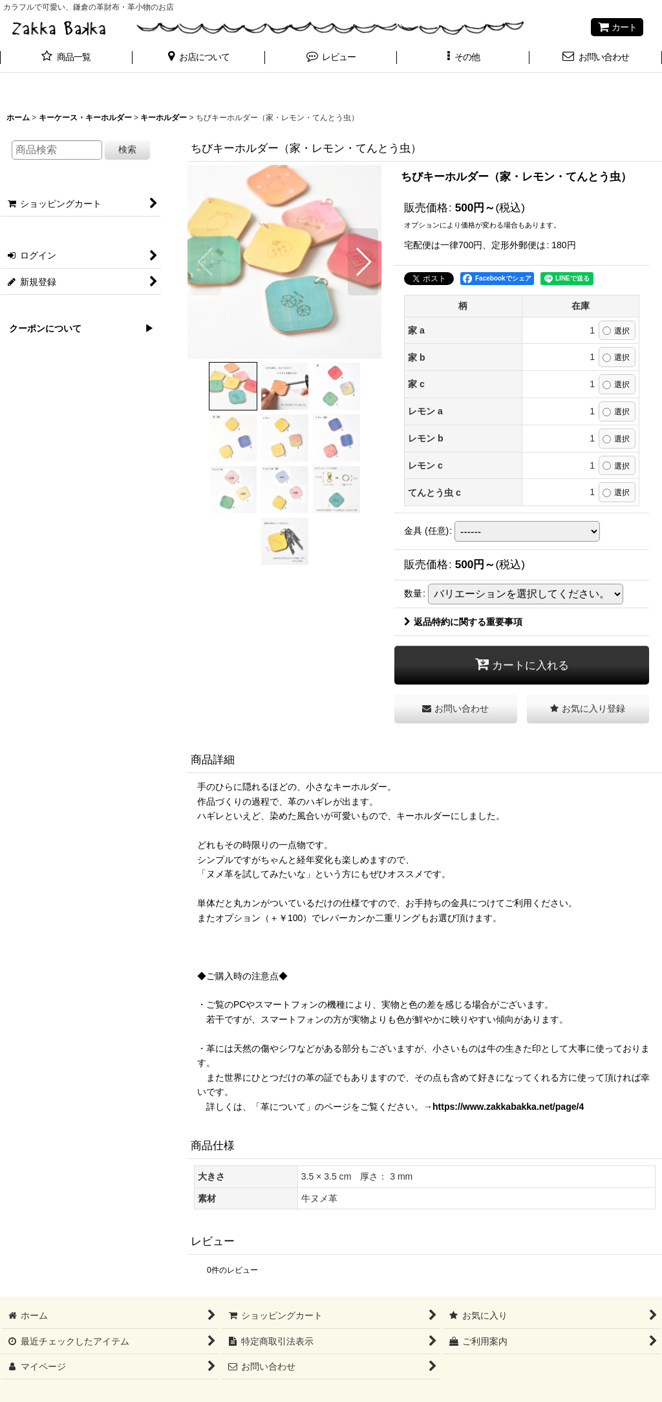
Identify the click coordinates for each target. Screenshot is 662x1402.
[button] (199, 58)
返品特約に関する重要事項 (463, 622)
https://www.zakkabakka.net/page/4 (508, 1106)
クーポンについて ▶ (77, 328)
